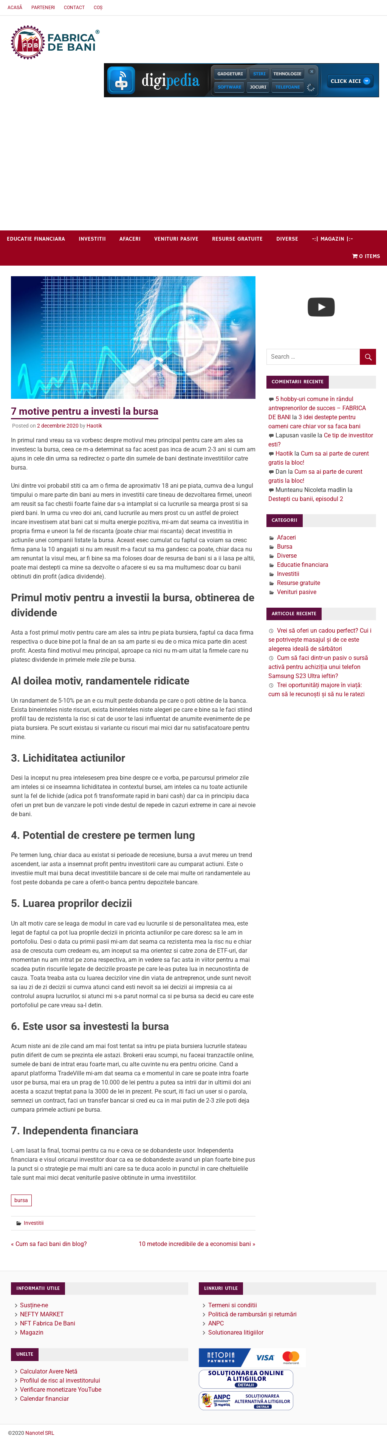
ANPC (216, 1323)
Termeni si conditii (232, 1305)
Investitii (92, 239)
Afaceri (130, 239)
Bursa (285, 546)
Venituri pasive (176, 239)
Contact (74, 7)
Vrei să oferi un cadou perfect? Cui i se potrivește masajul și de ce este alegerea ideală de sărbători (320, 639)
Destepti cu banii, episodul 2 (305, 498)
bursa (21, 1200)
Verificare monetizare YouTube (60, 1389)
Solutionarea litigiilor (235, 1332)
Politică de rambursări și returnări (252, 1314)
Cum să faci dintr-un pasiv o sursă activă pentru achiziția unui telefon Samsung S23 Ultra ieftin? (318, 667)
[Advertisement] (193, 174)
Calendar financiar (44, 1398)
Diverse (287, 239)
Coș (98, 7)
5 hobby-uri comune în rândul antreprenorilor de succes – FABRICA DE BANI (317, 408)
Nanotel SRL (39, 1433)
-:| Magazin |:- (332, 239)
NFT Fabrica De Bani (47, 1323)
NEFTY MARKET (42, 1314)
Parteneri (43, 7)
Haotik (94, 426)
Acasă (15, 7)
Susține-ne (34, 1305)
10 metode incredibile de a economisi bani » (197, 1244)
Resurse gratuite (237, 239)
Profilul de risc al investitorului (60, 1380)
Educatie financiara (36, 239)
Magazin (31, 1332)
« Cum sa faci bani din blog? (49, 1244)
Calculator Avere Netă (48, 1371)
